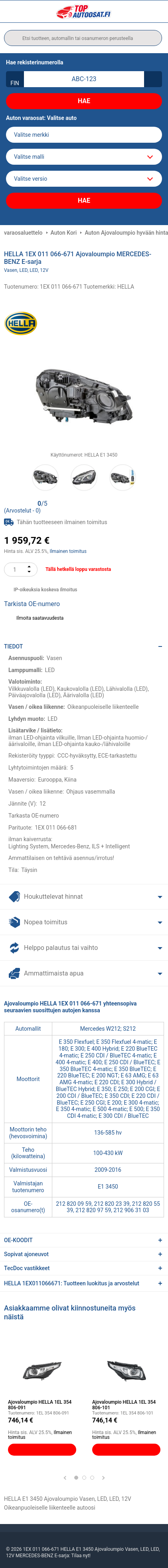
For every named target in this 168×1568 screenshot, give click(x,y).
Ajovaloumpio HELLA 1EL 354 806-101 (124, 1404)
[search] (83, 38)
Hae (84, 101)
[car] (84, 179)
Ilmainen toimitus (68, 551)
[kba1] (84, 79)
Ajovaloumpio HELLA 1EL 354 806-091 (39, 1404)
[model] (84, 157)
